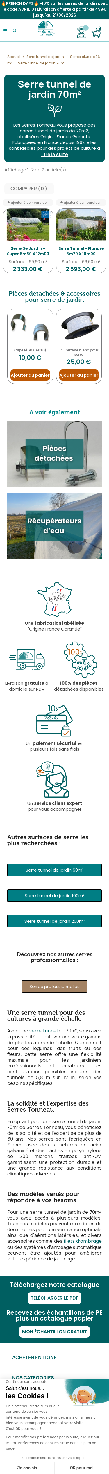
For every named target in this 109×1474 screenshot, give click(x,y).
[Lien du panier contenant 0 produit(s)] (96, 32)
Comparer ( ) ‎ (29, 188)
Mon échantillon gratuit (54, 1331)
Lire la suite (54, 154)
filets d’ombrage (83, 1241)
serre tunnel (43, 1030)
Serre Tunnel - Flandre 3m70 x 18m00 (81, 251)
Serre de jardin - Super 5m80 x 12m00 (28, 251)
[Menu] (5, 31)
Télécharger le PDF (54, 1298)
